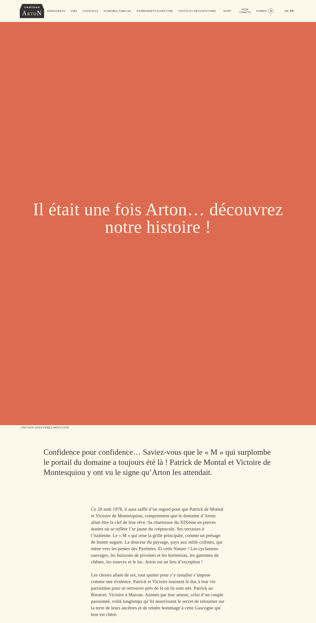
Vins (73, 11)
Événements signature (155, 11)
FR (292, 11)
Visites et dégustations (197, 11)
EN (287, 11)
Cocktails (90, 11)
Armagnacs (56, 11)
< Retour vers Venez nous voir (44, 427)
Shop (227, 11)
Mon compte (245, 11)
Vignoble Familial (118, 11)
